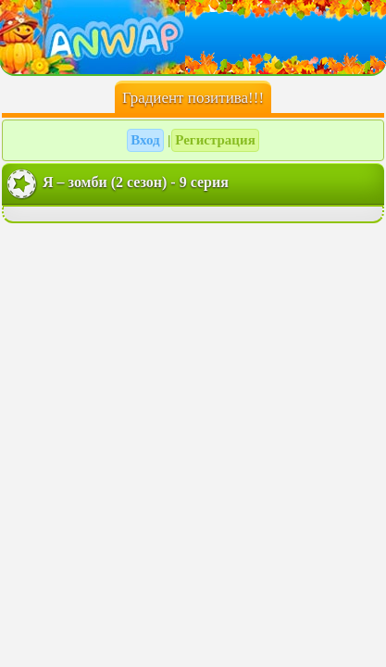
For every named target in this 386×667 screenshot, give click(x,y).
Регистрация (215, 139)
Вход (145, 139)
